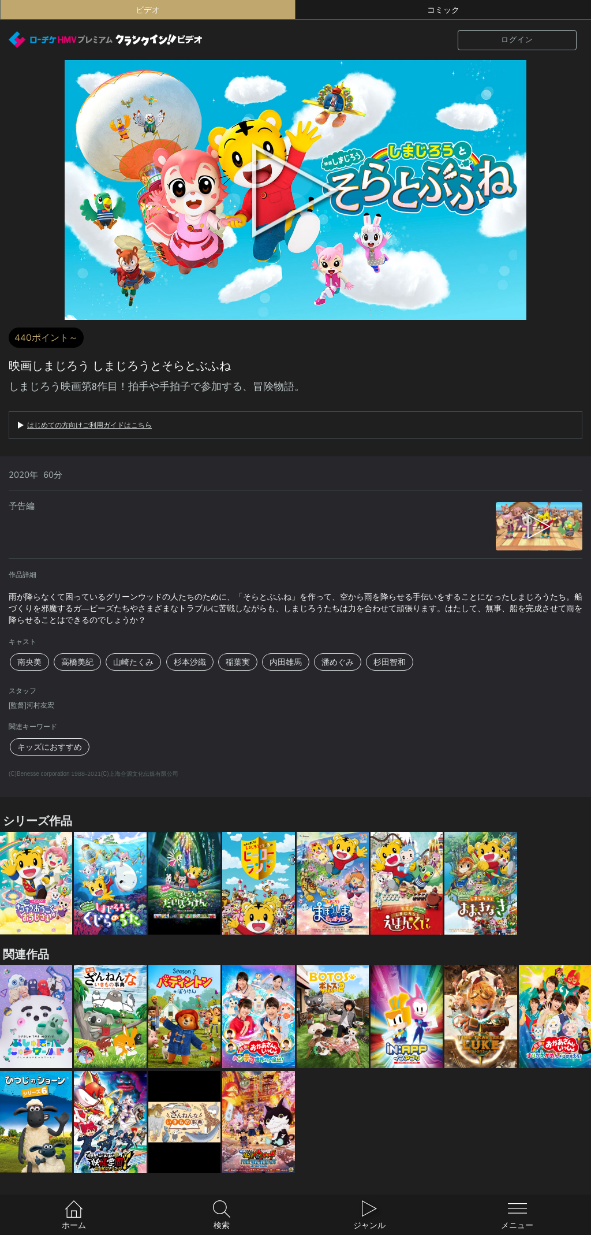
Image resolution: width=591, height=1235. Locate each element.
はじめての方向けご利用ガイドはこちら (89, 425)
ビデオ (148, 9)
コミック (443, 9)
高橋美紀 (77, 662)
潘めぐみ (337, 662)
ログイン (517, 39)
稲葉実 (238, 662)
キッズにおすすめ (49, 747)
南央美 (29, 662)
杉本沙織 (190, 662)
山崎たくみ (133, 662)
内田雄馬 (286, 662)
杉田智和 (389, 662)
